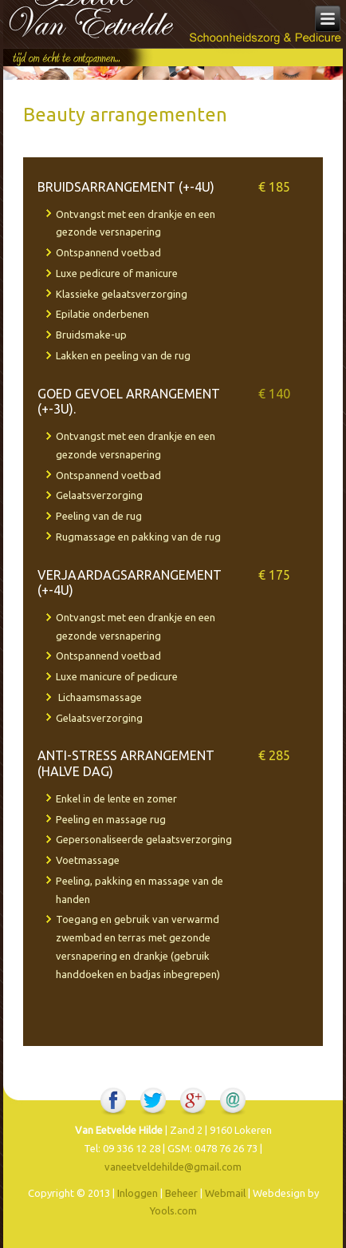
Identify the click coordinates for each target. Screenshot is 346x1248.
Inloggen (137, 1192)
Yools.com (173, 1210)
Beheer (181, 1192)
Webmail (225, 1192)
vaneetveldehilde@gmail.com (173, 1166)
